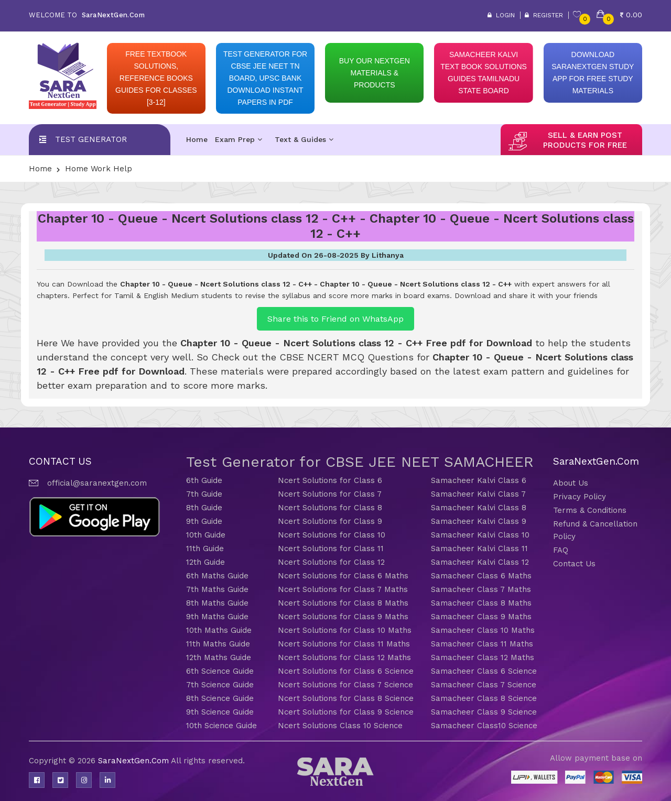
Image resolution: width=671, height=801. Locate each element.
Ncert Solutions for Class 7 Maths (343, 589)
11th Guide (205, 548)
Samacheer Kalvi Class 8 (478, 507)
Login (501, 15)
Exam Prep (238, 139)
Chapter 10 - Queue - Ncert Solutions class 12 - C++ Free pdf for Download (356, 342)
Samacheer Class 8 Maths (481, 603)
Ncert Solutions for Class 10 (331, 535)
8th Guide (204, 507)
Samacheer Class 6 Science (484, 671)
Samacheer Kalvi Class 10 (480, 535)
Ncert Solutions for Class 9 (330, 521)
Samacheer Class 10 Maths (483, 630)
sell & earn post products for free (585, 140)
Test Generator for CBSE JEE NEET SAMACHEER (360, 461)
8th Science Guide (220, 698)
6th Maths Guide (217, 575)
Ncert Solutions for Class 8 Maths (343, 603)
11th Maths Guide (218, 644)
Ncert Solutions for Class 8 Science (346, 698)
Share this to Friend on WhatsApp (335, 319)
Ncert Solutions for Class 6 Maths (343, 575)
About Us (570, 483)
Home (197, 139)
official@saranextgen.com (97, 483)
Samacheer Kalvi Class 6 (478, 480)
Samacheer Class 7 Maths (481, 589)
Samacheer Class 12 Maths (482, 657)
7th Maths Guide (217, 589)
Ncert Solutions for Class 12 (331, 562)
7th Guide (204, 494)
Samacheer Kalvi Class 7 (478, 494)
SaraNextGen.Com (134, 760)
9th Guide (204, 521)
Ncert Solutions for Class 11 (331, 548)
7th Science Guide (220, 684)
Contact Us (574, 563)
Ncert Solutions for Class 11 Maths (344, 644)
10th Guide (205, 535)
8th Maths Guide (217, 603)
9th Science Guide (220, 712)
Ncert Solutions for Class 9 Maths (343, 616)
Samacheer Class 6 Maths (481, 575)
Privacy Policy (579, 496)
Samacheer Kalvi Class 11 (479, 548)
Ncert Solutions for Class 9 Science (346, 712)
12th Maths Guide (218, 657)
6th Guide (204, 480)
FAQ (560, 550)
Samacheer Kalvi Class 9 (478, 521)
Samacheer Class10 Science (484, 725)
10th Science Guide (221, 725)
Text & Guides (304, 139)
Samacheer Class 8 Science (484, 698)
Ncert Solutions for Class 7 (330, 494)
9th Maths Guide (217, 616)
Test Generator (91, 139)
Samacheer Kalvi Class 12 (480, 562)
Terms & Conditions (589, 510)
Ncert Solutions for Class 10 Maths (345, 630)
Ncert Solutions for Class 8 (330, 507)
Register (544, 15)
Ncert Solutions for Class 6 (330, 480)
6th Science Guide (220, 671)
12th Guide (205, 562)
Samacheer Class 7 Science (483, 684)
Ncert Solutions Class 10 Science (340, 725)
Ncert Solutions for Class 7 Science (345, 684)
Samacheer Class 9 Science (484, 712)
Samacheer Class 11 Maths (482, 644)
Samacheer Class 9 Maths (481, 616)
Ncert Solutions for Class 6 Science (346, 671)
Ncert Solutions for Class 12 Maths (344, 657)
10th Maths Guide (219, 630)
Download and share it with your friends (526, 295)
